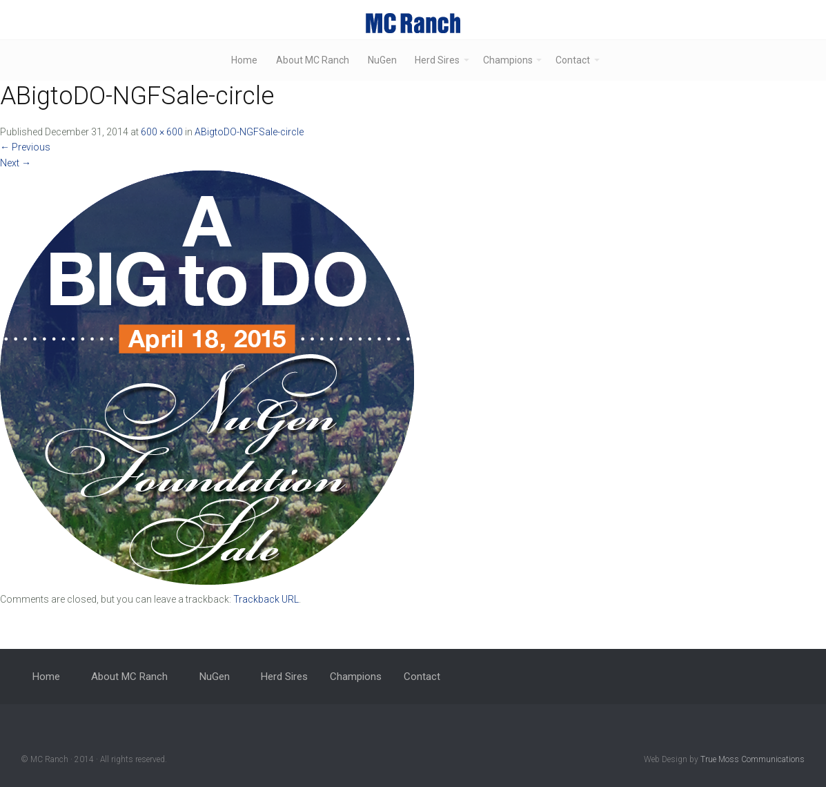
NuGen (382, 60)
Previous (25, 147)
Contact (572, 60)
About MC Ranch (312, 60)
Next (15, 162)
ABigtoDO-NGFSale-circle (249, 131)
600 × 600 (162, 131)
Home (244, 60)
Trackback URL (266, 599)
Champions (508, 60)
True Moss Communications (752, 759)
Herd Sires (437, 60)
